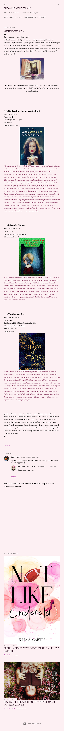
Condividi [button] (7, 445)
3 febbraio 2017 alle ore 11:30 (47, 466)
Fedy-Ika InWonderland (27, 466)
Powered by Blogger (32, 723)
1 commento (16, 655)
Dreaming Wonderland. (18, 8)
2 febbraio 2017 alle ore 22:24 (30, 457)
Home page (8, 17)
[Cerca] (58, 3)
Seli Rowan (15, 457)
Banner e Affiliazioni (26, 17)
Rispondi (14, 477)
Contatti (43, 17)
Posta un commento (19, 709)
